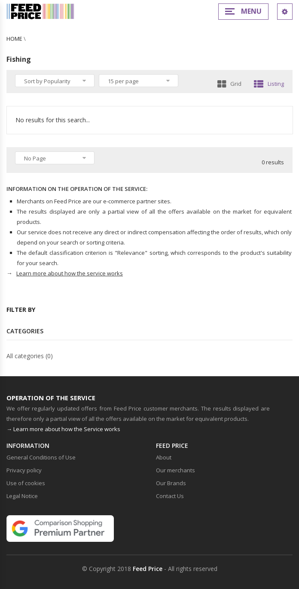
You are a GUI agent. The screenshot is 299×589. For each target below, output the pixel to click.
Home (14, 38)
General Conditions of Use (41, 457)
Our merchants (175, 470)
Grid (229, 84)
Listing (269, 84)
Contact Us (170, 496)
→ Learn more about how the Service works (63, 429)
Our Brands (171, 483)
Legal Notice (22, 496)
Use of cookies (25, 483)
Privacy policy (24, 470)
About (163, 457)
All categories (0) (29, 356)
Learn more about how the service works (69, 273)
